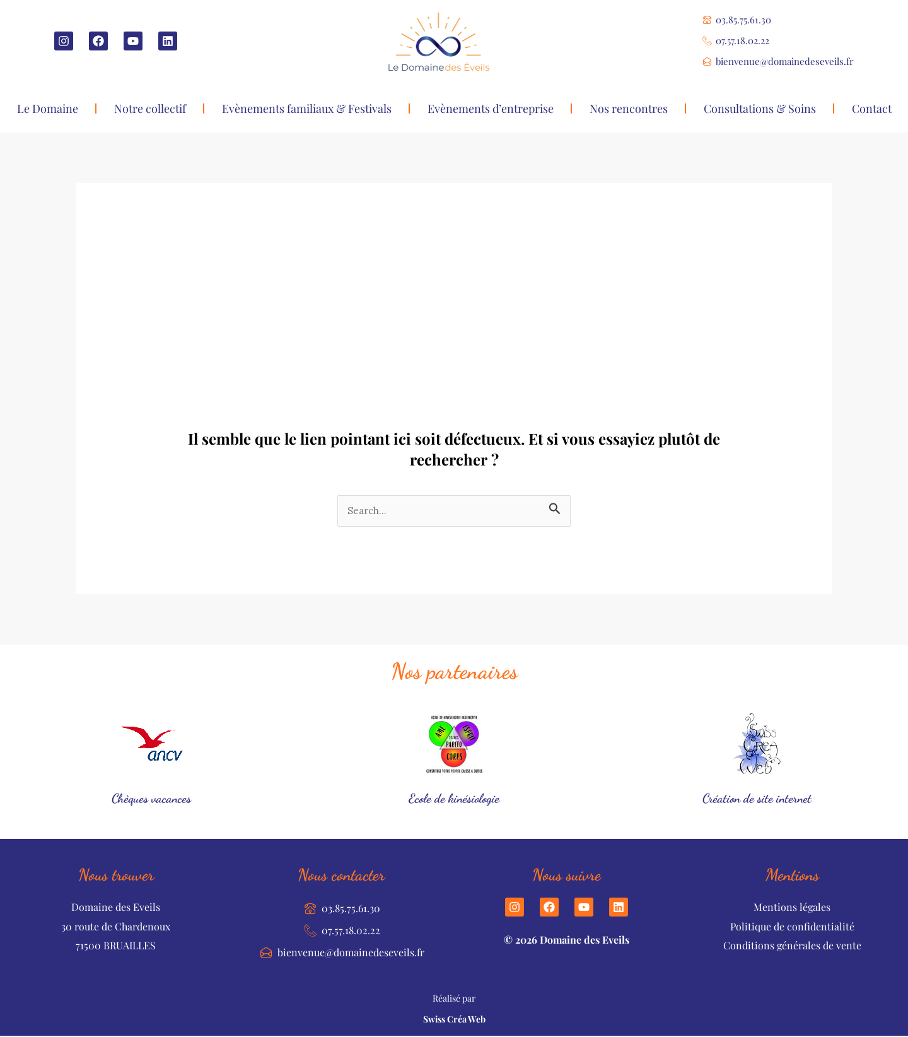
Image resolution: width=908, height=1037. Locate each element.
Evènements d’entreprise (491, 108)
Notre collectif (150, 108)
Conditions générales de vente (792, 946)
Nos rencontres (629, 108)
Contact (872, 108)
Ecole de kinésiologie (454, 798)
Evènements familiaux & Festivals (307, 108)
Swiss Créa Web (454, 1020)
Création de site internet (756, 798)
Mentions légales (792, 908)
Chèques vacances (151, 798)
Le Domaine (47, 108)
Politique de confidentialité (792, 927)
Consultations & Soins (760, 108)
